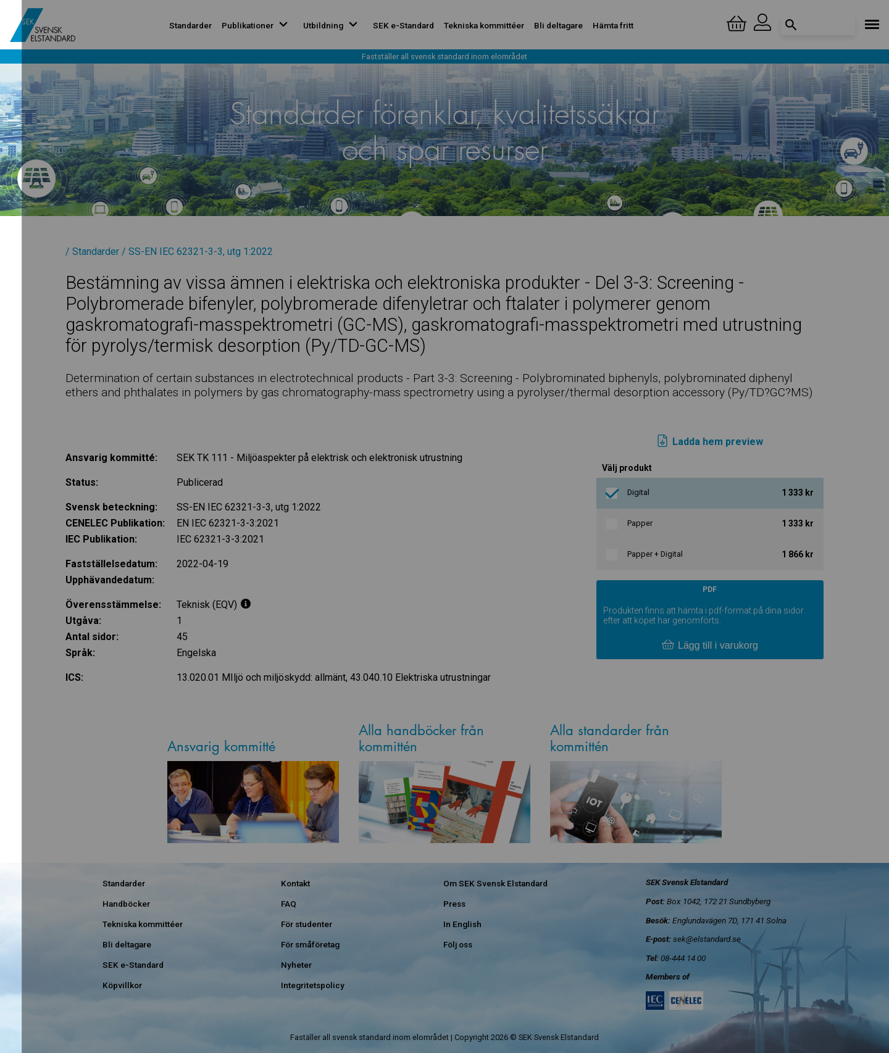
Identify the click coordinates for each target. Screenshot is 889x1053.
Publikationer (257, 25)
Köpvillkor (122, 985)
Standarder (190, 25)
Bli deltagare (558, 25)
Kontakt (295, 883)
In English (462, 924)
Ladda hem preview (709, 442)
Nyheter (296, 965)
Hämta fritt (613, 25)
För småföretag (310, 944)
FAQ (288, 904)
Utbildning (333, 25)
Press (454, 904)
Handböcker (126, 904)
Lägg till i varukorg (710, 645)
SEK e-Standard (403, 25)
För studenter (306, 924)
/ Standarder (92, 251)
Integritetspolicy (312, 985)
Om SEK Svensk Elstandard (495, 883)
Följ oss (457, 944)
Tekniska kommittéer (484, 25)
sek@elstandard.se (707, 939)
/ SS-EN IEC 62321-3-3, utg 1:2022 (197, 251)
